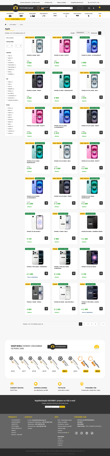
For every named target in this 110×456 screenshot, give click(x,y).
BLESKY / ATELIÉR (16, 434)
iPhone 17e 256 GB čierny (89, 266)
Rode (10, 71)
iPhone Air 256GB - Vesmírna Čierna (92, 231)
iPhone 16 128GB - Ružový (61, 55)
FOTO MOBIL (15, 426)
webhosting (61, 453)
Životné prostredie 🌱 (63, 432)
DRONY (13, 430)
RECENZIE (80, 424)
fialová (10, 121)
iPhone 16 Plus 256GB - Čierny (63, 196)
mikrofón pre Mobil (13, 100)
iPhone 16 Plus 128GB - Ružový (36, 125)
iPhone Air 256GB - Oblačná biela (64, 302)
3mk (10, 55)
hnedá (10, 128)
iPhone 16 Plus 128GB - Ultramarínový (60, 126)
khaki (10, 117)
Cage (10, 81)
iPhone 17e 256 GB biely (33, 231)
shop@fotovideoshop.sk (39, 420)
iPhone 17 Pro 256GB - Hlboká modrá (90, 302)
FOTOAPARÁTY (15, 420)
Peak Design (12, 67)
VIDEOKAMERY (15, 422)
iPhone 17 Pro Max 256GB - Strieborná (61, 267)
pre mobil (11, 93)
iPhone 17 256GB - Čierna (34, 302)
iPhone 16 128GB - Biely (33, 55)
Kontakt (30, 428)
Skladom (29, 65)
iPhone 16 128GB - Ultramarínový (91, 55)
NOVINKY (80, 422)
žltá (9, 124)
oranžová (11, 131)
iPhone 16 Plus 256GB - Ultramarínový (33, 197)
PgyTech (11, 69)
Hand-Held (11, 98)
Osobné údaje (61, 428)
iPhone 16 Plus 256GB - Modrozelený (88, 197)
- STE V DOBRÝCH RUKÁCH (89, 426)
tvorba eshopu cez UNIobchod (52, 453)
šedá (10, 115)
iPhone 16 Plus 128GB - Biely (90, 90)
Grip (10, 84)
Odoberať (62, 406)
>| (103, 324)
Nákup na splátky (62, 422)
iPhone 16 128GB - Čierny (34, 90)
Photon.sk (60, 443)
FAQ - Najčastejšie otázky (65, 420)
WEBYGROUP (72, 453)
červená (10, 119)
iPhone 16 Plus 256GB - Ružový (90, 161)
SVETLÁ (13, 432)
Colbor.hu (60, 445)
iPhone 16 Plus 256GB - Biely (62, 161)
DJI (9, 60)
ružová (10, 133)
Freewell (11, 62)
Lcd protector (12, 95)
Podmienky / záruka (63, 424)
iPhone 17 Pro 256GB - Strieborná (37, 266)
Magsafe (11, 88)
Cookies (60, 430)
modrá (10, 126)
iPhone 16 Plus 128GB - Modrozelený (33, 161)
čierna (10, 108)
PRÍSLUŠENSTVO (16, 428)
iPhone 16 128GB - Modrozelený (63, 90)
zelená (10, 112)
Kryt (10, 86)
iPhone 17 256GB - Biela (61, 231)
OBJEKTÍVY (14, 424)
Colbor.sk (60, 438)
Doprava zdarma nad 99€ (65, 426)
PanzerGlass (12, 65)
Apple (10, 58)
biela (10, 110)
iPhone (10, 91)
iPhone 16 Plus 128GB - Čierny (90, 125)
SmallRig (11, 74)
